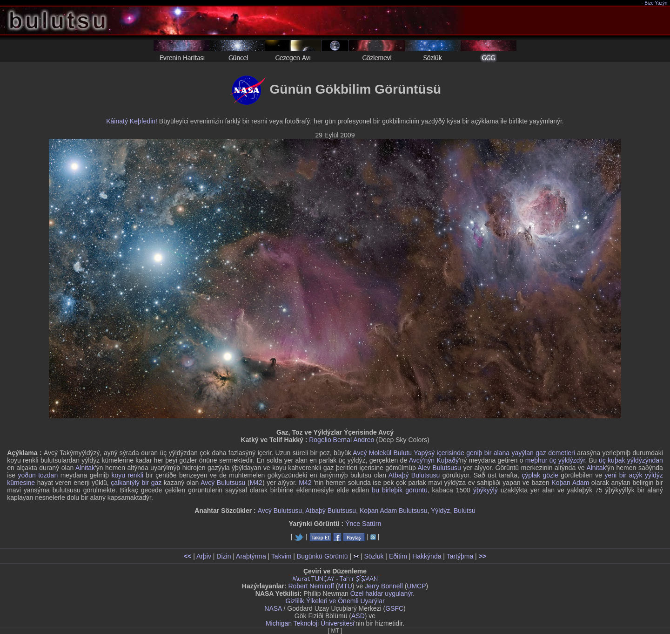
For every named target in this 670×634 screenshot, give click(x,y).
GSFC (394, 608)
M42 (256, 482)
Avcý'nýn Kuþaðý (434, 460)
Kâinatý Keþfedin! (131, 121)
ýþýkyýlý (485, 490)
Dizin (223, 556)
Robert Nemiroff (311, 586)
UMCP (416, 586)
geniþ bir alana (487, 453)
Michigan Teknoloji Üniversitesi (310, 623)
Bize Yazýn (656, 3)
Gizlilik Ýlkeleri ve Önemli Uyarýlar (334, 601)
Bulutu (402, 453)
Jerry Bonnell (384, 586)
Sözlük (373, 556)
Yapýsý (424, 453)
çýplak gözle (540, 475)
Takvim (281, 556)
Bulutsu (465, 510)
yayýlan (522, 453)
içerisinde (450, 453)
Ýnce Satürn (363, 523)
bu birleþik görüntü (399, 490)
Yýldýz (440, 510)
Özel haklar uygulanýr (381, 593)
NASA (272, 608)
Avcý (360, 453)
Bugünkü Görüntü (322, 556)
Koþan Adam (570, 482)
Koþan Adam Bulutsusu (394, 510)
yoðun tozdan (38, 475)
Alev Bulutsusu (439, 467)
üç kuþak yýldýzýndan (631, 460)
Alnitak (85, 467)
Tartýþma (460, 556)
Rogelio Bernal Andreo (341, 439)
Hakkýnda (426, 556)
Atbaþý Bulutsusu (414, 475)
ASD (358, 616)
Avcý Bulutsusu (223, 482)
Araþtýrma (251, 556)
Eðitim (398, 556)
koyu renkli (127, 475)
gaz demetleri (555, 453)
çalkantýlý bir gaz (136, 482)
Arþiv (203, 556)
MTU (345, 586)
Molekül (380, 453)
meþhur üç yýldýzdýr (555, 460)
